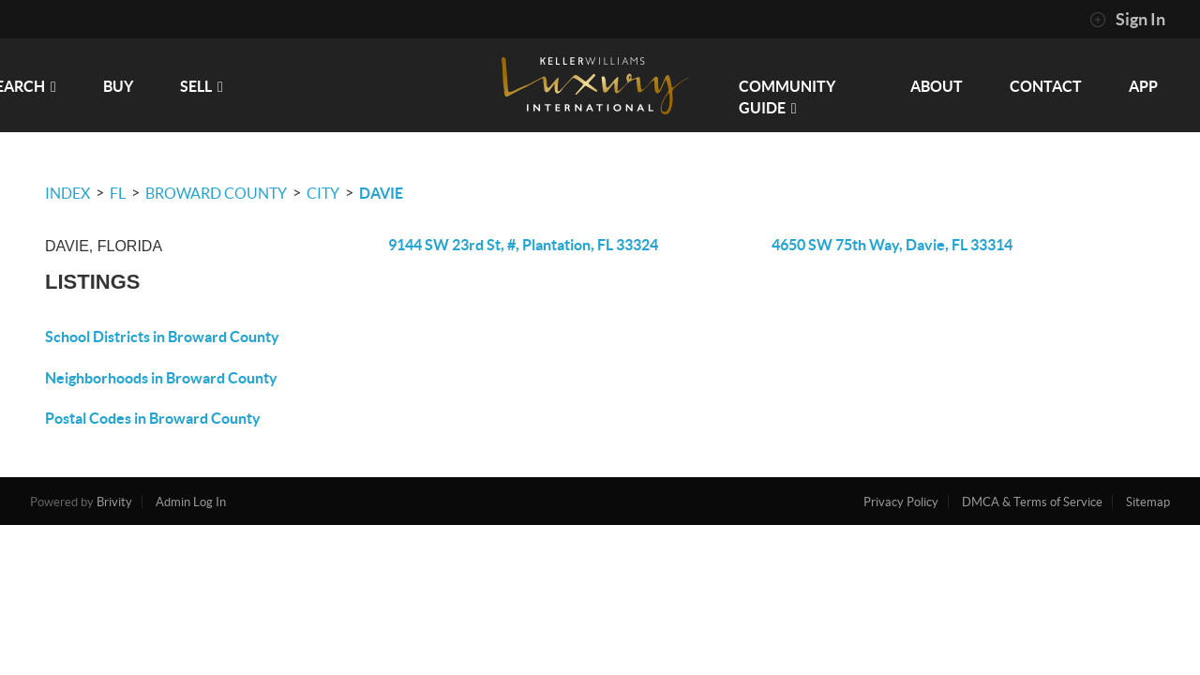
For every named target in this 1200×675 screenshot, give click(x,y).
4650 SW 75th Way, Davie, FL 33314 (892, 244)
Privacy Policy (900, 502)
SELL (201, 86)
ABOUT (936, 86)
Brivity (114, 502)
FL (118, 193)
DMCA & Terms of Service (1032, 502)
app (1143, 86)
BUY (118, 86)
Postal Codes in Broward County (153, 418)
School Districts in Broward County (162, 336)
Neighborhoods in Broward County (161, 377)
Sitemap (1148, 502)
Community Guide (787, 97)
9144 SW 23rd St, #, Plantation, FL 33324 (523, 244)
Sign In (1127, 19)
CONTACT (1046, 86)
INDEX (67, 193)
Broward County (216, 193)
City (323, 193)
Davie (381, 193)
